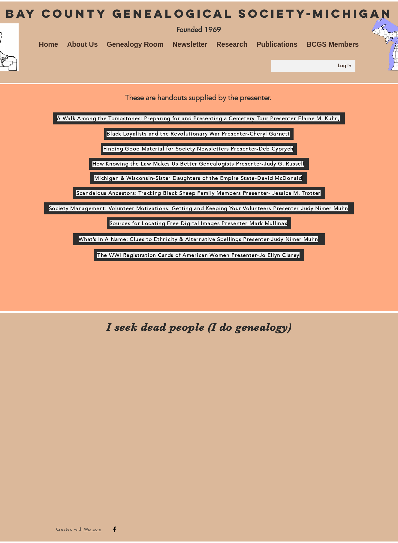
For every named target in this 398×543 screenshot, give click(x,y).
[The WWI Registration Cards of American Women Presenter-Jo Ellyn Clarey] (199, 255)
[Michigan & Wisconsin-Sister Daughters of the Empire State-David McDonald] (198, 178)
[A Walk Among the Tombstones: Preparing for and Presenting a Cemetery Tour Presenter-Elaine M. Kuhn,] (199, 118)
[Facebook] (114, 529)
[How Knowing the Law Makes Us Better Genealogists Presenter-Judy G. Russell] (199, 164)
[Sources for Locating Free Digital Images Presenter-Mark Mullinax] (199, 223)
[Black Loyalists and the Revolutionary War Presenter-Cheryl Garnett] (199, 134)
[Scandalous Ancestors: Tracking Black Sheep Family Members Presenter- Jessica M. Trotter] (199, 193)
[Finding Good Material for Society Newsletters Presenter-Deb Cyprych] (199, 149)
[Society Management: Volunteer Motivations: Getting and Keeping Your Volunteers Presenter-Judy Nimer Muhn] (199, 208)
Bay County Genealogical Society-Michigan (199, 13)
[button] (82, 44)
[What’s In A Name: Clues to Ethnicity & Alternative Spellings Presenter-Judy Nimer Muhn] (199, 239)
